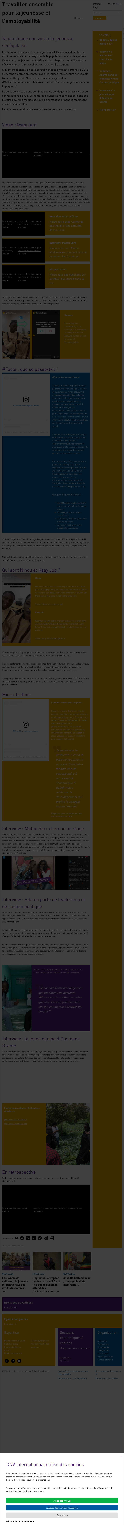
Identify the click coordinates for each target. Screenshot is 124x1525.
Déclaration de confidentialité (20, 1521)
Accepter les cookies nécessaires (62, 1508)
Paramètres (62, 1515)
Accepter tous (62, 1500)
